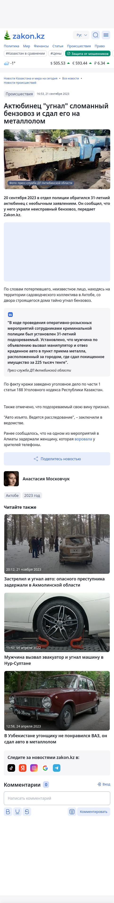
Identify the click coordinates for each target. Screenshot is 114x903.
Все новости (70, 78)
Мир (26, 46)
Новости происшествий (20, 83)
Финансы (41, 46)
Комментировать (93, 811)
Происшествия (79, 46)
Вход (106, 784)
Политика (11, 46)
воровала (84, 439)
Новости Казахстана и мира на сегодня (30, 78)
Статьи (57, 46)
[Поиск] (95, 35)
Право (100, 46)
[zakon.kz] (24, 35)
